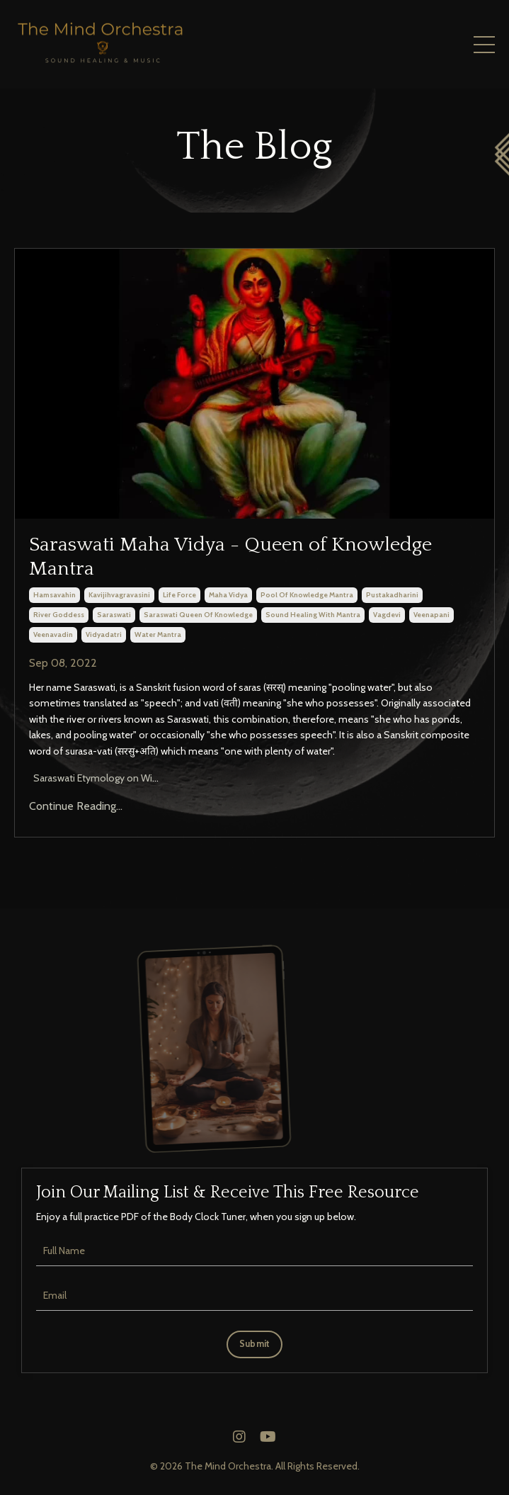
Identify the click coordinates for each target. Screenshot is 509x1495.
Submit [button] (254, 1343)
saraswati (114, 614)
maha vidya (228, 594)
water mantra (158, 634)
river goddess (58, 614)
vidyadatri (104, 634)
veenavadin (53, 634)
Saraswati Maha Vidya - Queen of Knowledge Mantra (230, 557)
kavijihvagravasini (119, 594)
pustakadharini (392, 594)
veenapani (431, 614)
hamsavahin (54, 594)
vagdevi (387, 614)
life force (179, 594)
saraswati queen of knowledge (198, 614)
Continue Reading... (75, 806)
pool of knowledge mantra (307, 594)
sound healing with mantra (312, 614)
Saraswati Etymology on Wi (91, 778)
